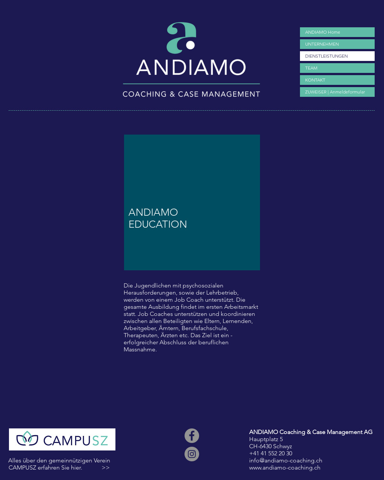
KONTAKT (315, 80)
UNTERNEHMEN (322, 44)
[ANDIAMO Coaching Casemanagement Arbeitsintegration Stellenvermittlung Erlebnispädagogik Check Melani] (192, 435)
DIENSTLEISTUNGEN (326, 56)
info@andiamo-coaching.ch (285, 460)
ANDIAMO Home (322, 32)
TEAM (311, 68)
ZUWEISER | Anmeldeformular (335, 92)
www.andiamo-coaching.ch (284, 467)
